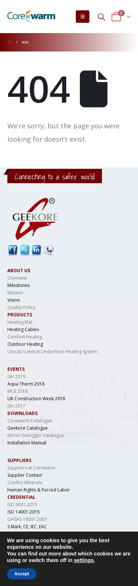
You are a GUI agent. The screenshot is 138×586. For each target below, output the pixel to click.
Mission (15, 293)
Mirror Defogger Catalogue (35, 435)
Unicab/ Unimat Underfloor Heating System (52, 351)
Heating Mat (19, 322)
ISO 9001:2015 (22, 504)
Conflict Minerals (24, 482)
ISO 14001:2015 (23, 512)
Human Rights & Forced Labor (38, 490)
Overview (17, 278)
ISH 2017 (16, 406)
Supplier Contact (24, 475)
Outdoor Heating (25, 344)
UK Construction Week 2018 (36, 398)
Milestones (18, 285)
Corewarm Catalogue (29, 421)
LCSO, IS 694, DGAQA (29, 534)
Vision (13, 300)
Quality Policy (21, 307)
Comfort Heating (24, 337)
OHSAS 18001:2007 (27, 519)
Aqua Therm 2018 (26, 384)
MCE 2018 (17, 391)
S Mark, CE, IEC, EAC (27, 526)
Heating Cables (23, 329)
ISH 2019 (16, 376)
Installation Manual (26, 443)
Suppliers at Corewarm (31, 468)
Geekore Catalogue (27, 428)
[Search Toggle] (101, 17)
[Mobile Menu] (82, 16)
